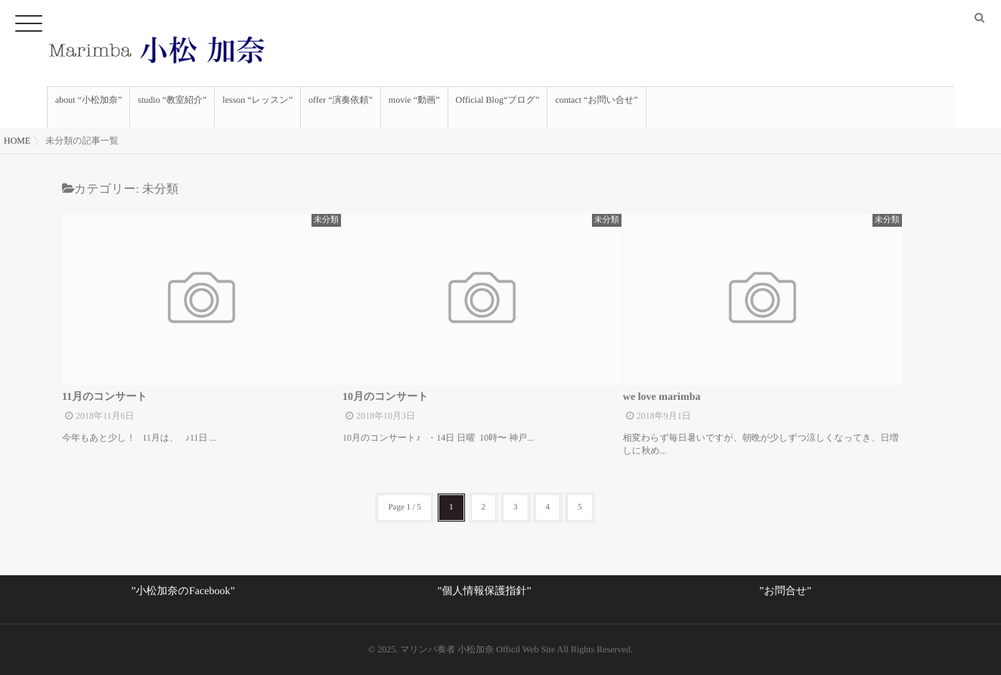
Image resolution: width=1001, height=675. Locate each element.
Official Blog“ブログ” (498, 107)
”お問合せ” (785, 591)
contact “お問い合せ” (596, 107)
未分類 (326, 219)
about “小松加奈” (88, 107)
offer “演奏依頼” (340, 107)
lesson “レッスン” (257, 107)
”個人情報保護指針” (484, 591)
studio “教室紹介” (172, 107)
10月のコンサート (385, 397)
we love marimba (662, 397)
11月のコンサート (104, 397)
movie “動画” (414, 107)
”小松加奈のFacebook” (182, 591)
